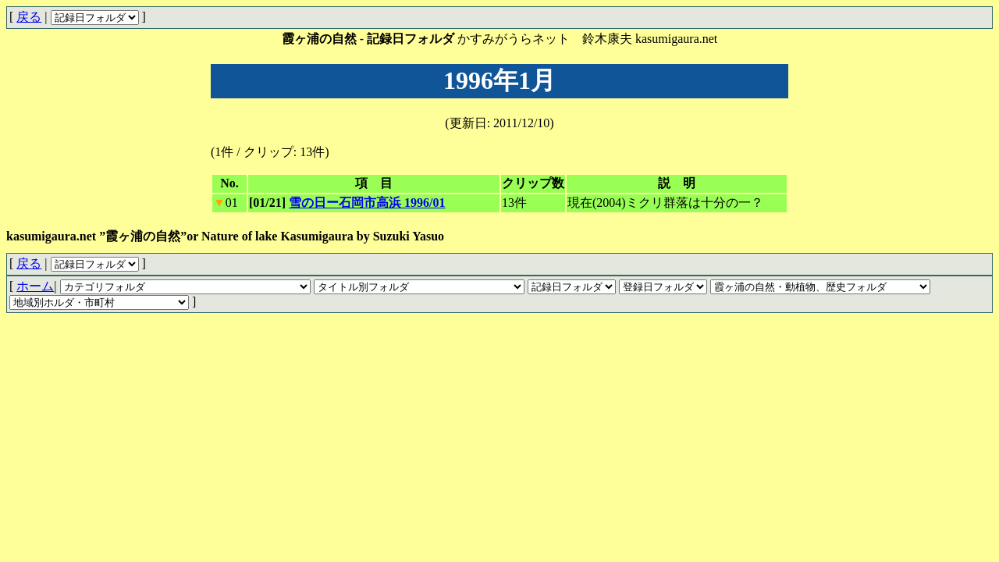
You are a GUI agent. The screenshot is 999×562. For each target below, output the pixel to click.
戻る (28, 16)
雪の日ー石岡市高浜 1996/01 (367, 202)
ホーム (35, 286)
